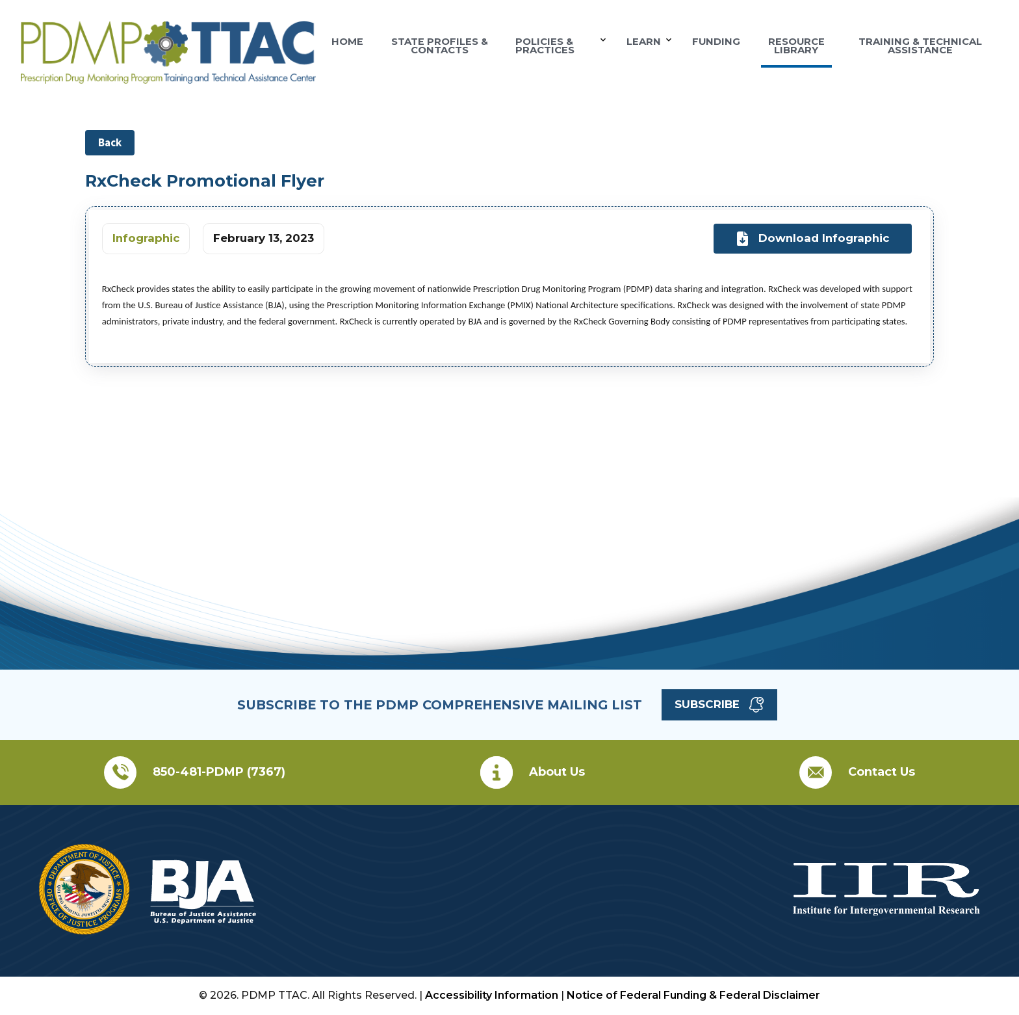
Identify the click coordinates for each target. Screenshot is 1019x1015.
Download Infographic (813, 238)
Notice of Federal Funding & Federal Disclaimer (693, 995)
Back (110, 142)
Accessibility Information (491, 995)
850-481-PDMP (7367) (219, 772)
